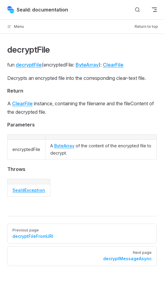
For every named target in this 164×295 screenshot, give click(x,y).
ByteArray (87, 65)
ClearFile (113, 65)
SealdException (28, 190)
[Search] (137, 10)
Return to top (146, 26)
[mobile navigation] (154, 9)
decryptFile (29, 65)
